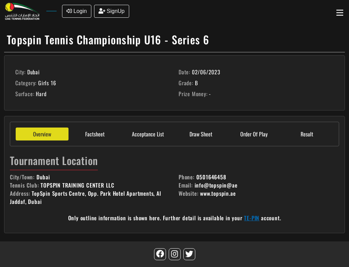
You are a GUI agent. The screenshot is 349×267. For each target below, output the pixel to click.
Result (307, 134)
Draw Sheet (200, 134)
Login (76, 11)
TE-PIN (251, 218)
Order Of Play (254, 134)
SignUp (111, 11)
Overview (42, 134)
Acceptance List (148, 134)
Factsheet (95, 134)
